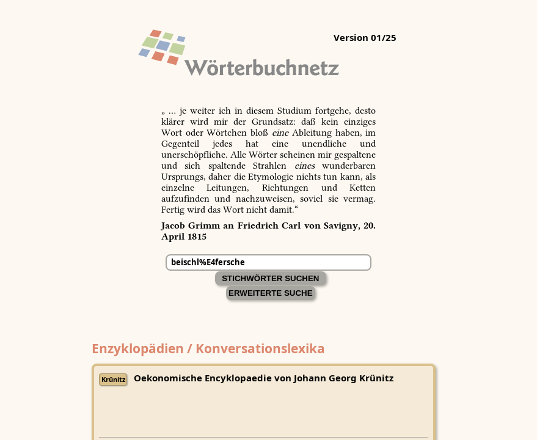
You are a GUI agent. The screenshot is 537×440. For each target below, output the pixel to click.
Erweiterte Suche (270, 293)
